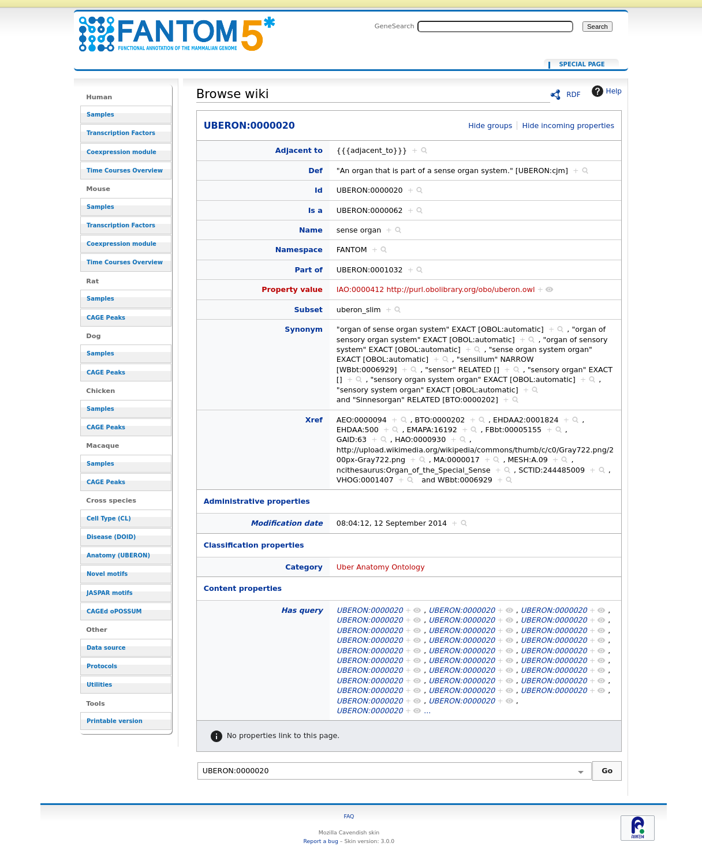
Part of (308, 269)
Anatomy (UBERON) (118, 555)
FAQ (348, 816)
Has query (302, 610)
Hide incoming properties (568, 125)
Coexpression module (121, 152)
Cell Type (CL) (109, 518)
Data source (106, 648)
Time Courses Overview (125, 170)
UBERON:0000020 (170, 27)
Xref (314, 419)
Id (319, 190)
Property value (292, 289)
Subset (308, 309)
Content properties (243, 588)
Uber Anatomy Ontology (381, 567)
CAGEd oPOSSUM (114, 611)
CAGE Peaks (106, 317)
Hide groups (490, 125)
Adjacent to (299, 150)
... (427, 710)
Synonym (304, 329)
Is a (315, 210)
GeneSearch (395, 26)
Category (304, 567)
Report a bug (321, 841)
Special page (581, 65)
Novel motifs (107, 574)
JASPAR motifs (110, 593)
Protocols (102, 666)
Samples (100, 114)
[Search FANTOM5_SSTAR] (495, 26)
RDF (573, 95)
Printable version (115, 721)
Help (605, 91)
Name (311, 230)
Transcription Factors (121, 133)
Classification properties (254, 545)
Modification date (287, 523)
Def (315, 170)
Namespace (299, 249)
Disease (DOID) (111, 537)
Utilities (99, 684)
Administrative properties (257, 501)
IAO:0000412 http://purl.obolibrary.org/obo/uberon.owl (436, 289)
